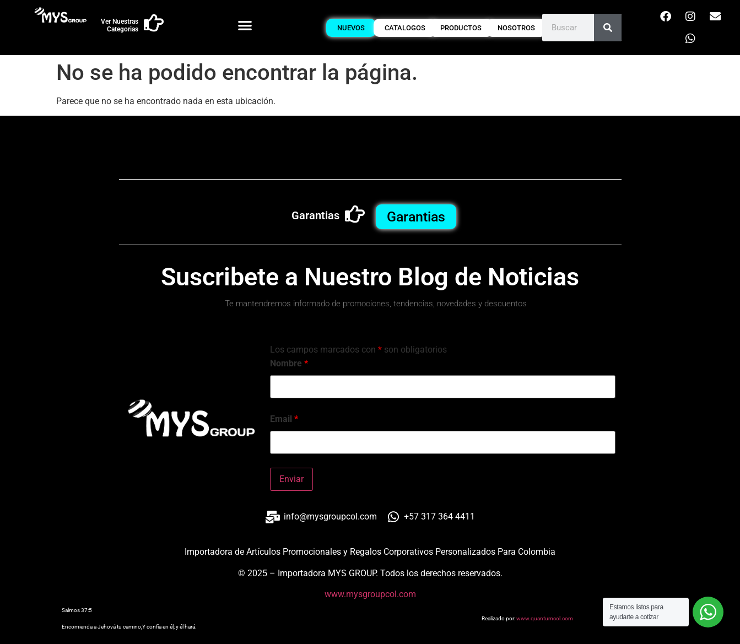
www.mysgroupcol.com (370, 594)
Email (284, 419)
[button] (245, 25)
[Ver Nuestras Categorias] (154, 23)
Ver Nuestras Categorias (119, 25)
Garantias (315, 215)
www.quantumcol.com (544, 618)
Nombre (289, 363)
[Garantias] (355, 214)
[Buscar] (608, 27)
